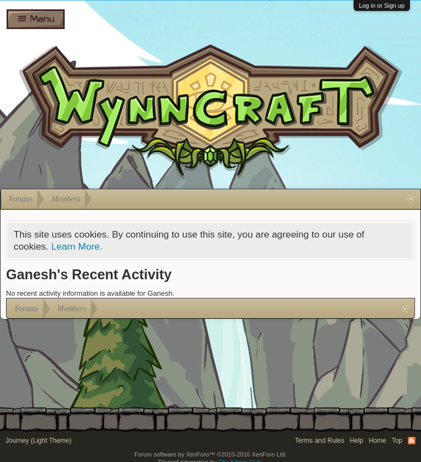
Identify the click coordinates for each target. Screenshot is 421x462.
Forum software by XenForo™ (210, 454)
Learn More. (76, 246)
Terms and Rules (319, 440)
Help (356, 440)
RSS (412, 440)
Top (397, 440)
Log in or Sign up (382, 5)
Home (377, 440)
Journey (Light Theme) (38, 440)
